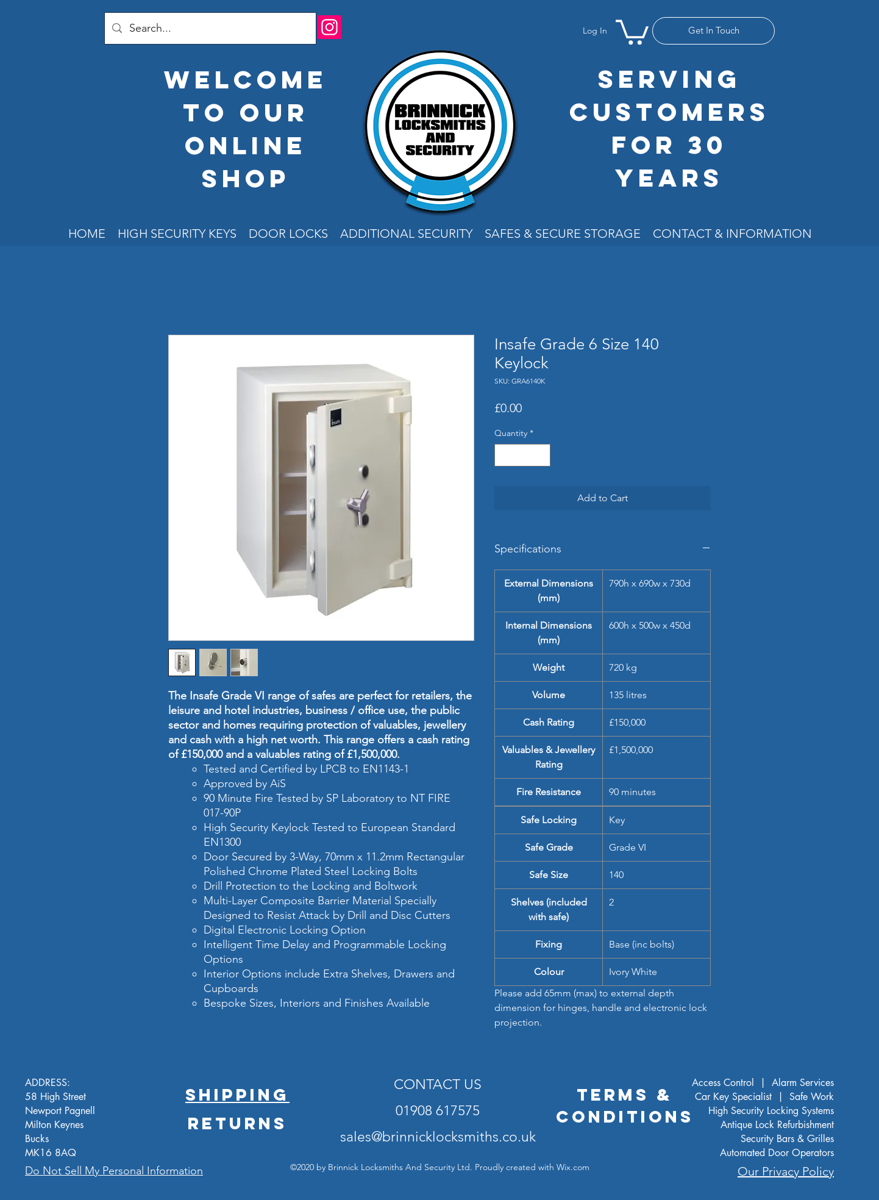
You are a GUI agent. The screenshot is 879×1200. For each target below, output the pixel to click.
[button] (632, 31)
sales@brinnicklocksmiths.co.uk (438, 1137)
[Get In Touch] (713, 31)
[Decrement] (503, 455)
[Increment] (541, 455)
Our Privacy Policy (786, 1171)
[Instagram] (329, 27)
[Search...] (209, 28)
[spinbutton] (522, 455)
